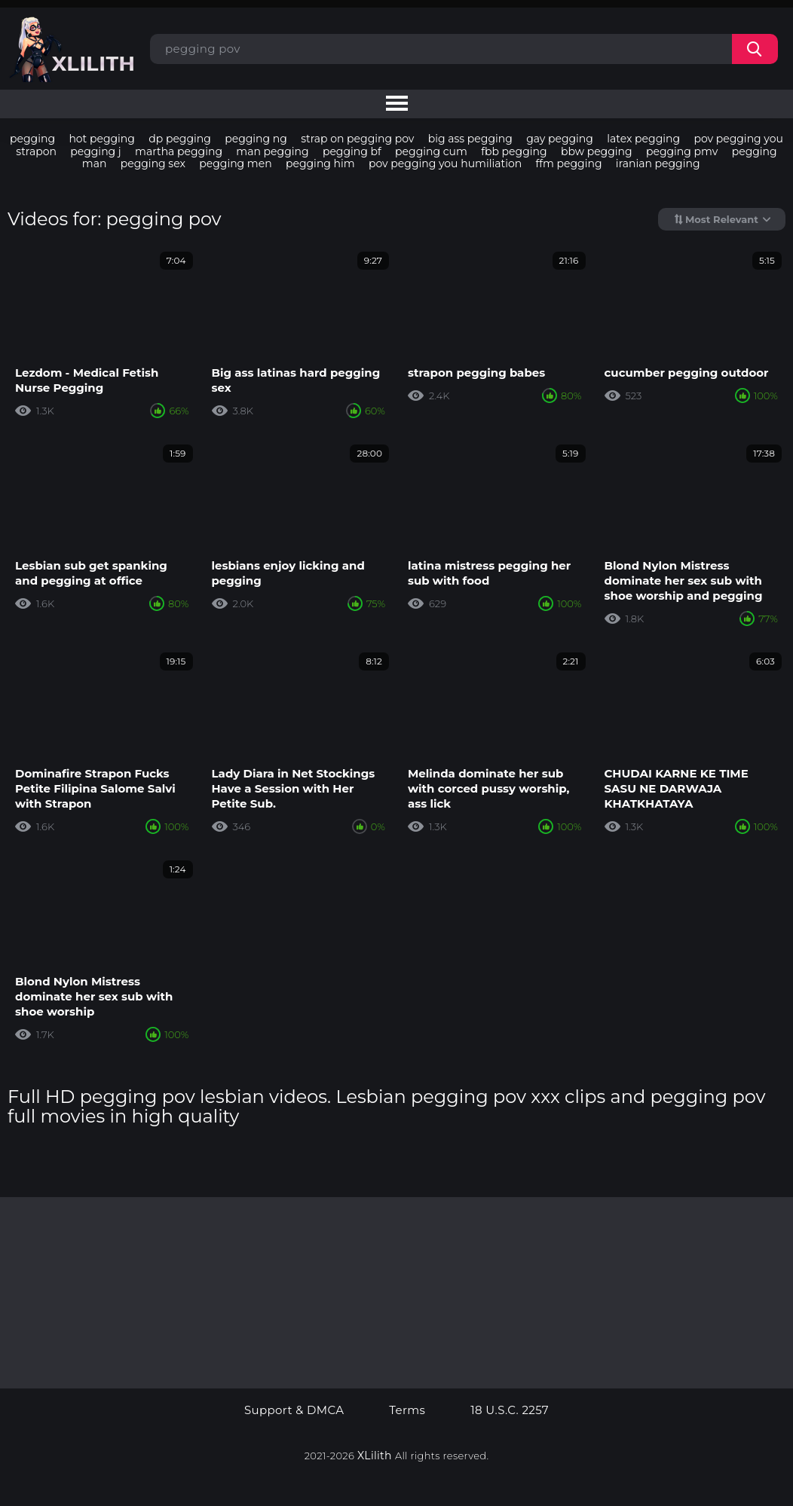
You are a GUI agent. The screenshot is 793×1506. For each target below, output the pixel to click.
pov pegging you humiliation (445, 163)
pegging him (320, 163)
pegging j (95, 151)
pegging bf (352, 151)
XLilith (374, 1455)
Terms (407, 1410)
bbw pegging (596, 151)
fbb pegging (514, 151)
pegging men (235, 163)
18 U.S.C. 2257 (509, 1410)
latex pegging (643, 138)
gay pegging (559, 138)
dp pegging (179, 138)
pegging (32, 138)
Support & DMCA (294, 1410)
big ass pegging (470, 138)
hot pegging (102, 138)
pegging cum (431, 151)
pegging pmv (682, 151)
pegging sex (153, 163)
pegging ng (256, 138)
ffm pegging (569, 163)
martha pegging (178, 151)
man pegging (272, 151)
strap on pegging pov (357, 138)
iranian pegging (658, 163)
